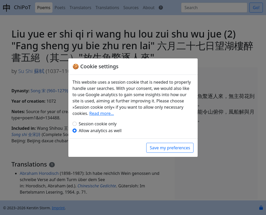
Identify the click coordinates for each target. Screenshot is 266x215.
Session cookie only (98, 124)
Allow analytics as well (100, 130)
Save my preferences (170, 148)
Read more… (101, 113)
